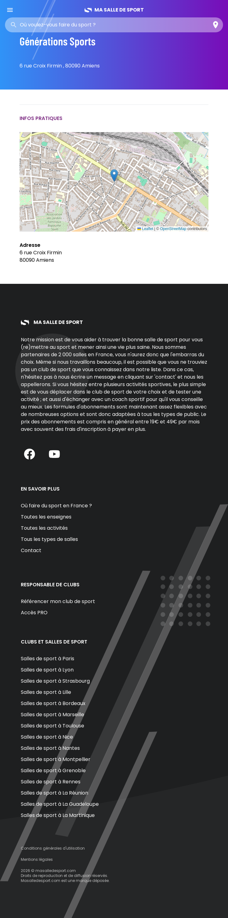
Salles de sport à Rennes (50, 781)
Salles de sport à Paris (47, 658)
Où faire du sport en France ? (56, 505)
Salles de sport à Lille (46, 692)
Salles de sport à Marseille (52, 714)
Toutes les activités (44, 528)
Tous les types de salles (49, 539)
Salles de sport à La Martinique (58, 815)
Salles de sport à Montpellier (55, 759)
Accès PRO (34, 612)
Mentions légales (37, 859)
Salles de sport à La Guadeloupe (60, 804)
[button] (114, 175)
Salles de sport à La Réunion (54, 792)
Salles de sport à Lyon (47, 669)
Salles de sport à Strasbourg (55, 681)
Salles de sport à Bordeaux (53, 703)
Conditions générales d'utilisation (53, 848)
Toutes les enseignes (46, 516)
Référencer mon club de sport (58, 601)
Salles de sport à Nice (47, 736)
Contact (31, 550)
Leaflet (145, 229)
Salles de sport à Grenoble (53, 770)
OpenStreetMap (173, 229)
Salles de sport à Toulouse (52, 725)
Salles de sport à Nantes (50, 748)
